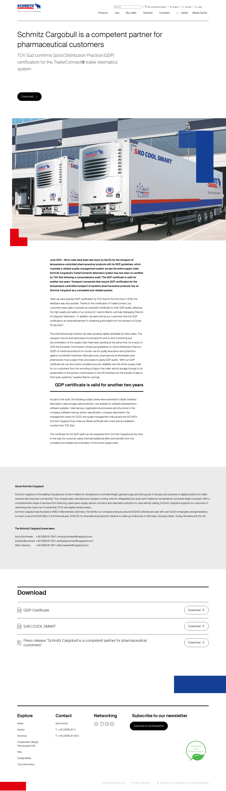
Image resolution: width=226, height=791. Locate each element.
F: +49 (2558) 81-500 (67, 736)
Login (200, 7)
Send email (62, 724)
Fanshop (22, 736)
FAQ (19, 752)
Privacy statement (141, 783)
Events (21, 730)
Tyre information (25, 764)
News (20, 724)
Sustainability (24, 758)
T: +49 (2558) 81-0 (66, 730)
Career (184, 12)
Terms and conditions (113, 783)
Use (117, 12)
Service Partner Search (156, 7)
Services (148, 12)
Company (164, 12)
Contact (188, 7)
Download (27, 97)
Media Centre (199, 12)
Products (103, 12)
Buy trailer (131, 12)
